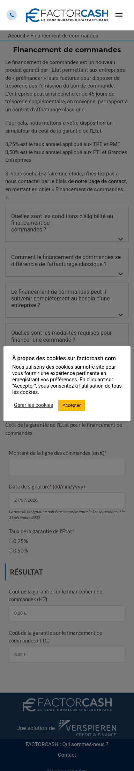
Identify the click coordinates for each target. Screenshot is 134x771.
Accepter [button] (71, 405)
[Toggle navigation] (118, 15)
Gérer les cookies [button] (33, 405)
